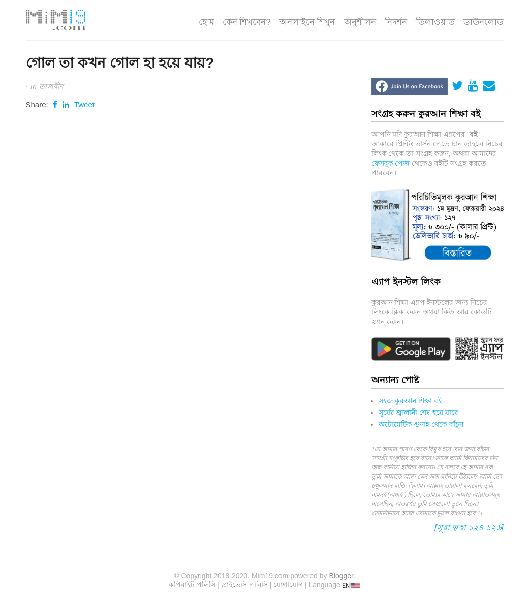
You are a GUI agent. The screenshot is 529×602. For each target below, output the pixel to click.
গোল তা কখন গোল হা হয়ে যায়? (120, 63)
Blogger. (342, 576)
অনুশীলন (360, 22)
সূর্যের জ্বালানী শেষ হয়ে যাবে (419, 412)
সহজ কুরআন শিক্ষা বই (410, 401)
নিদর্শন (396, 22)
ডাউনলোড (483, 22)
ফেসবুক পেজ (390, 163)
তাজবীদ (51, 86)
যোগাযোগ (288, 585)
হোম (206, 22)
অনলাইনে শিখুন (307, 22)
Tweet (84, 104)
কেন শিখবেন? (247, 22)
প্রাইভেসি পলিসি (245, 585)
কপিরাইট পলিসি (192, 585)
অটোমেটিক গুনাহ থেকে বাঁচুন (421, 424)
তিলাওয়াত (435, 22)
